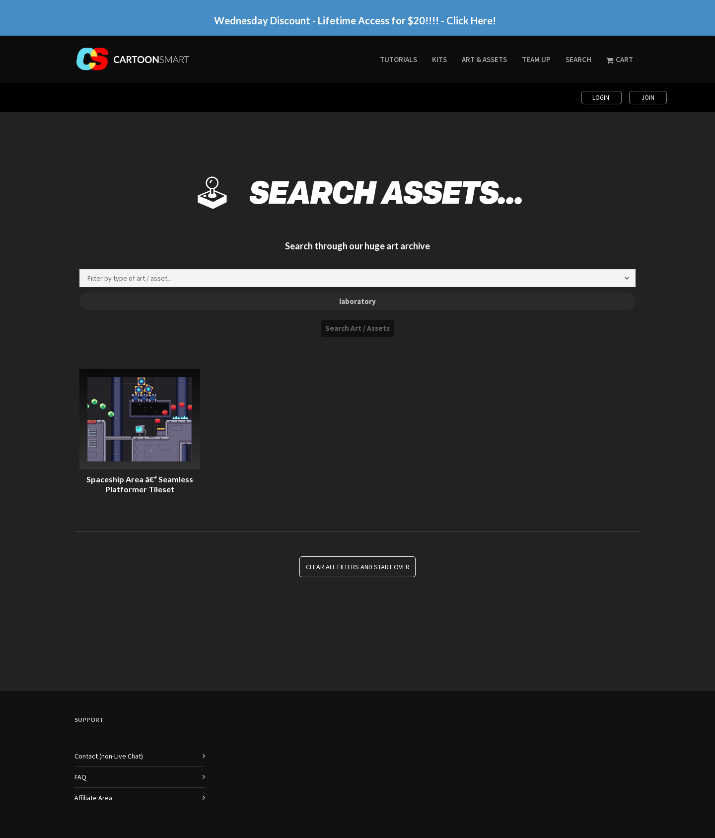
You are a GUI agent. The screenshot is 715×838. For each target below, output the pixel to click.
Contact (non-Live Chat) (108, 756)
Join (648, 97)
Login (601, 97)
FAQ (80, 776)
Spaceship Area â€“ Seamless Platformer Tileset (139, 484)
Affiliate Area (93, 797)
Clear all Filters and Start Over (358, 566)
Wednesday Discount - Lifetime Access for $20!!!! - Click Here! (355, 20)
